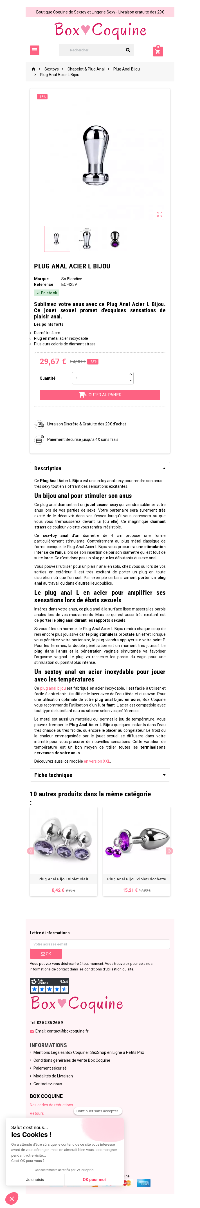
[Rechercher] (100, 50)
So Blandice (71, 279)
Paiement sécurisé (50, 1068)
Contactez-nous (47, 1084)
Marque (41, 279)
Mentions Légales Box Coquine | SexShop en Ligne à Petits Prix (88, 1052)
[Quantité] (100, 378)
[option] (63, 851)
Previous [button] (30, 850)
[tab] (100, 468)
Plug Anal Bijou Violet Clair (63, 879)
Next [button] (169, 850)
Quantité (47, 378)
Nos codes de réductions (51, 1105)
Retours (37, 1113)
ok (46, 954)
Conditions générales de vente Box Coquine (71, 1060)
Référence (43, 284)
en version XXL (97, 761)
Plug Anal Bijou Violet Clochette (136, 879)
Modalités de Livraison (53, 1076)
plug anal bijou (53, 688)
